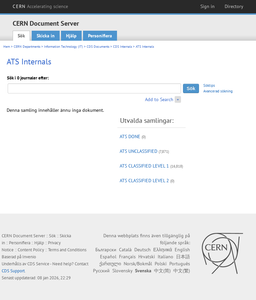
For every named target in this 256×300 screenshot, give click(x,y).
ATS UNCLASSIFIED (138, 151)
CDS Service (38, 264)
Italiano (165, 257)
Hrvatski (146, 257)
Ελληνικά (162, 250)
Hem (6, 46)
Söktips (209, 85)
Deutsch (142, 250)
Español (108, 257)
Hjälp (71, 36)
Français (127, 257)
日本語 (183, 257)
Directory (234, 6)
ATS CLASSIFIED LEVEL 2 (144, 181)
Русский (101, 271)
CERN (40, 6)
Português (179, 264)
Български (105, 250)
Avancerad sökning (218, 91)
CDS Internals (122, 46)
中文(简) (162, 271)
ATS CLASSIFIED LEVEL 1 (144, 166)
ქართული (110, 264)
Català (125, 250)
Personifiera (100, 36)
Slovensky (122, 271)
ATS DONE (130, 136)
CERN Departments (27, 46)
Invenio (29, 257)
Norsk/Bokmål (138, 264)
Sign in (207, 6)
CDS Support (13, 271)
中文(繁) (181, 271)
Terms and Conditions (67, 250)
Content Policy (31, 250)
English (182, 250)
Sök (21, 36)
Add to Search (159, 99)
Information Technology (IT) (63, 46)
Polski (161, 264)
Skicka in (46, 36)
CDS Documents (98, 46)
